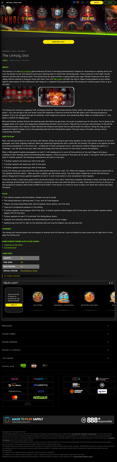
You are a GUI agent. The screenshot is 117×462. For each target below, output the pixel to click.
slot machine (25, 71)
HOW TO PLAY (15, 60)
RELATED (25, 60)
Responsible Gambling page (83, 456)
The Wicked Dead (10, 247)
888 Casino (58, 79)
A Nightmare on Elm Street (13, 245)
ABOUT (5, 60)
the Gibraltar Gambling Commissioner (84, 434)
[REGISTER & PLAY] (58, 42)
